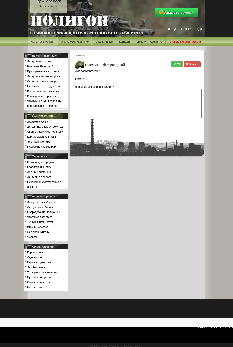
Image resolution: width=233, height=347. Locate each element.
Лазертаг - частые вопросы (44, 76)
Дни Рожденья (36, 267)
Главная (79, 55)
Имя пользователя (87, 71)
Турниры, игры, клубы (40, 222)
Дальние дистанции (39, 172)
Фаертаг (32, 236)
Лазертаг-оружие (37, 121)
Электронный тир (38, 231)
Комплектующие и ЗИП (41, 136)
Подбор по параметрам (41, 146)
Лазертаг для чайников (41, 202)
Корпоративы (35, 252)
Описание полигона (39, 282)
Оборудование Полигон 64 (43, 212)
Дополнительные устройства (45, 126)
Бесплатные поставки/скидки (45, 91)
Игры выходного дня (39, 262)
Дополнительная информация (94, 86)
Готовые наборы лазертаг (185, 41)
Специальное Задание (41, 207)
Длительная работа (39, 177)
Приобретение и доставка (43, 71)
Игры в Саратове (37, 226)
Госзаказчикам (103, 41)
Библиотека (34, 287)
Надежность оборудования (44, 86)
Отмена (192, 64)
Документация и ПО (150, 41)
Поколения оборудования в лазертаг (44, 184)
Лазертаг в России (43, 41)
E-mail (80, 78)
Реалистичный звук (39, 167)
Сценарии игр (35, 257)
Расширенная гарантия (41, 96)
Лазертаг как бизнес (39, 61)
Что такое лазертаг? (39, 217)
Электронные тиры (39, 141)
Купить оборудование (75, 41)
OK (177, 64)
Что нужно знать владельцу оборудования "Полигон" (44, 103)
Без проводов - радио (40, 162)
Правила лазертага (39, 277)
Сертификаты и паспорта (42, 81)
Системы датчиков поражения (46, 131)
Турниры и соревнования (42, 272)
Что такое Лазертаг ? (40, 66)
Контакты (125, 41)
